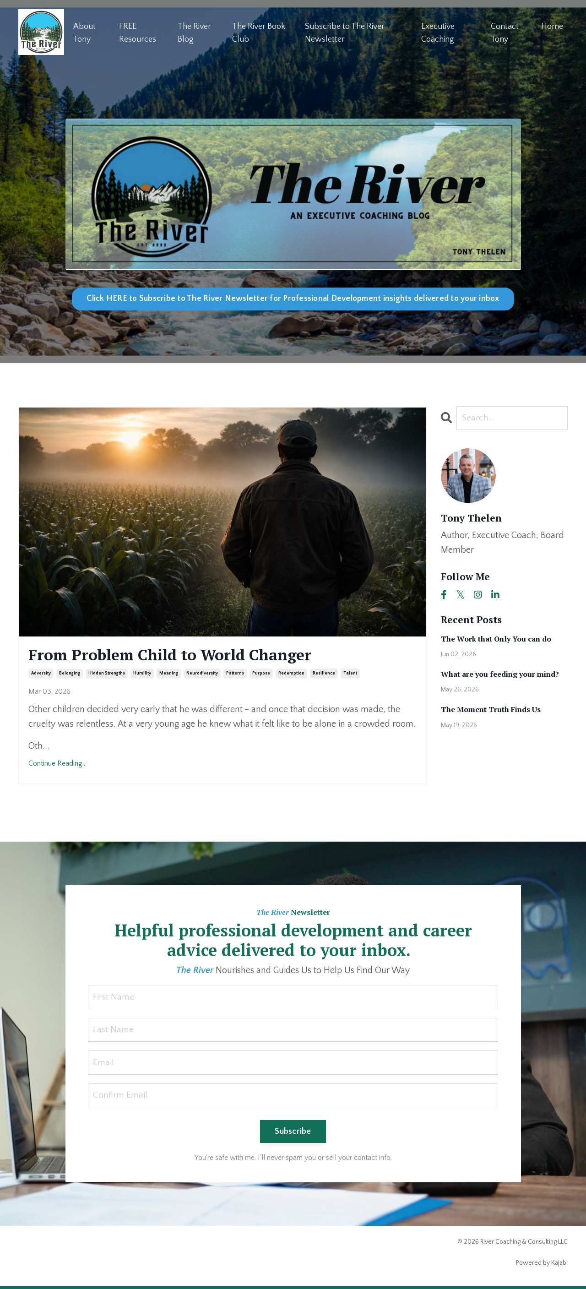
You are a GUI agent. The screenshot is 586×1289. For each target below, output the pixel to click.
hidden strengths (106, 674)
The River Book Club (258, 33)
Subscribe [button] (293, 1133)
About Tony (84, 33)
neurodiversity (202, 674)
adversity (41, 674)
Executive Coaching (438, 33)
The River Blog (194, 33)
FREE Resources (137, 33)
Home (552, 26)
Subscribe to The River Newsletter (345, 33)
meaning (168, 674)
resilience (324, 674)
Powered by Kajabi (542, 1265)
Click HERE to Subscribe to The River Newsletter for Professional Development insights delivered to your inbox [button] (293, 298)
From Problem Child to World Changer (181, 655)
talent (350, 674)
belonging (69, 674)
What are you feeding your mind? (500, 674)
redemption (291, 674)
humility (142, 674)
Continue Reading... (57, 765)
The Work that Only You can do (496, 639)
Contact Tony (505, 33)
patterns (235, 674)
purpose (261, 674)
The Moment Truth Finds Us (491, 710)
